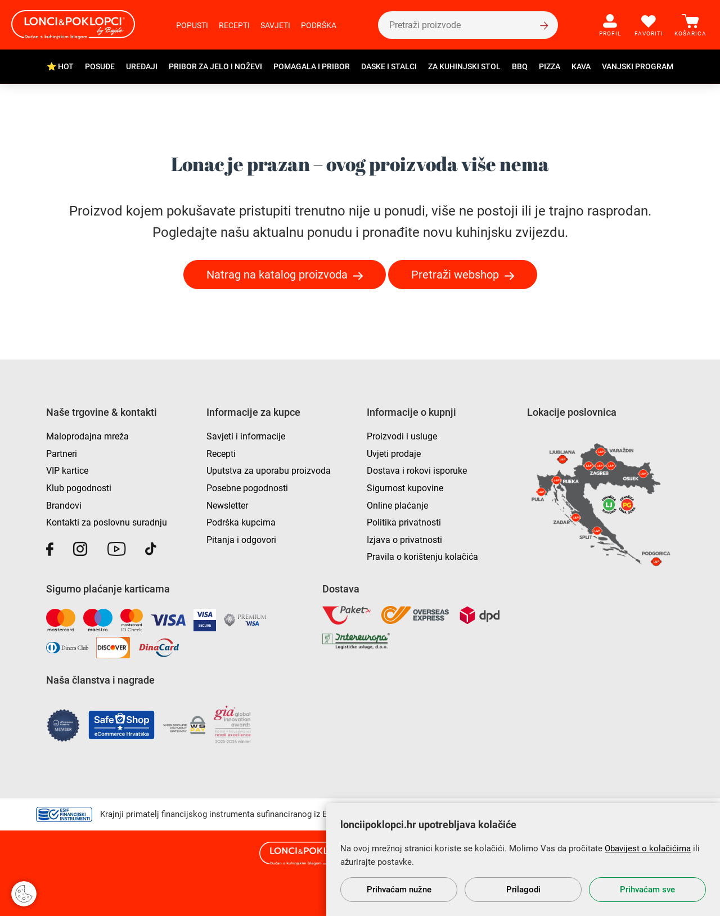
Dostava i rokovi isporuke (417, 470)
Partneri (61, 453)
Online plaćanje (397, 505)
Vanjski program (637, 66)
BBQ (520, 66)
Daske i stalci (389, 66)
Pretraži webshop (455, 274)
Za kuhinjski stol (464, 66)
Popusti (192, 25)
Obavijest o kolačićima (648, 848)
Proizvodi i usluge (402, 436)
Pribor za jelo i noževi (215, 66)
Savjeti (275, 25)
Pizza (549, 66)
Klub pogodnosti (78, 488)
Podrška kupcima (241, 522)
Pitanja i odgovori (241, 540)
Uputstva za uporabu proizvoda (268, 470)
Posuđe (100, 66)
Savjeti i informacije (245, 436)
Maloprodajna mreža (87, 436)
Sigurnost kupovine (405, 488)
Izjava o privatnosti (404, 540)
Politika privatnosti (404, 522)
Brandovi (64, 505)
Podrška (318, 25)
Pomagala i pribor (311, 66)
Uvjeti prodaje (394, 453)
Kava (581, 66)
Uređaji (142, 66)
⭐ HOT (60, 66)
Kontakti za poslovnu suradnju (106, 522)
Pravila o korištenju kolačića (422, 556)
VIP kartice (67, 470)
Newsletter (227, 505)
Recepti (234, 25)
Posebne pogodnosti (247, 488)
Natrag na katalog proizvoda (277, 274)
